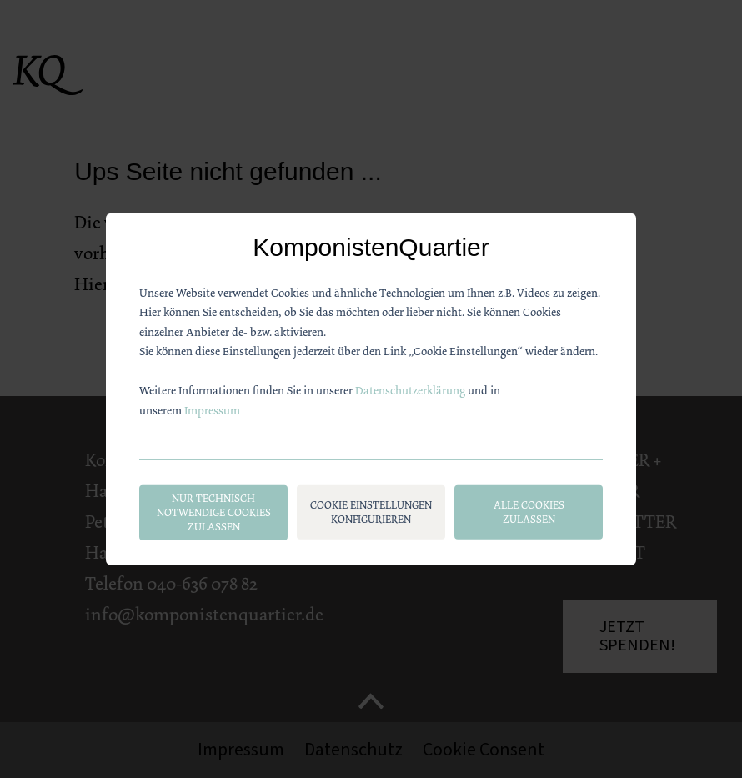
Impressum (212, 409)
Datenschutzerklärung (410, 390)
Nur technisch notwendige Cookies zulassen (214, 512)
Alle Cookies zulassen (529, 512)
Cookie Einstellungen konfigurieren (371, 512)
